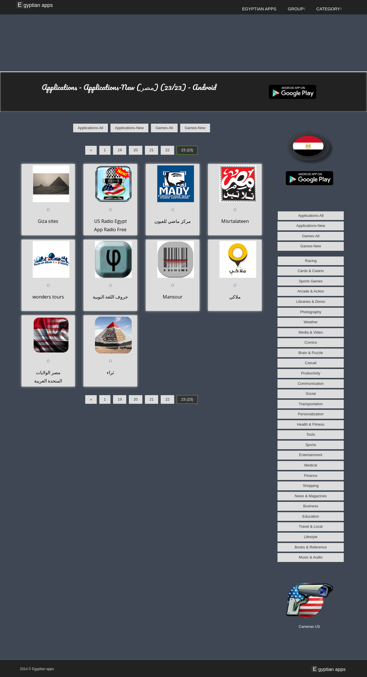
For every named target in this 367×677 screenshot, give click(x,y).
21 (151, 150)
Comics (310, 342)
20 (135, 150)
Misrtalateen (235, 221)
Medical (310, 465)
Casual (310, 363)
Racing (310, 261)
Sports (310, 445)
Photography (310, 312)
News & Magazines (311, 496)
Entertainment (310, 455)
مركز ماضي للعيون (172, 221)
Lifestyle (311, 537)
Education (310, 516)
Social (311, 393)
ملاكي (235, 297)
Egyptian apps (35, 4)
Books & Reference (311, 547)
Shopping (311, 485)
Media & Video (311, 332)
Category (328, 8)
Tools (310, 434)
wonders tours (48, 297)
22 (167, 150)
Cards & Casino (311, 271)
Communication (311, 383)
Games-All (164, 128)
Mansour (172, 297)
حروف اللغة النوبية (110, 297)
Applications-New (129, 128)
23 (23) (187, 150)
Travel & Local (311, 526)
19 (120, 150)
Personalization (310, 414)
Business (310, 506)
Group (296, 8)
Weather (311, 322)
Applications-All (90, 128)
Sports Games (311, 281)
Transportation (311, 404)
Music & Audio (311, 557)
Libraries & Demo (310, 301)
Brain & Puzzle (310, 353)
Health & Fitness (310, 424)
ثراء (110, 372)
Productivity (310, 373)
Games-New (195, 128)
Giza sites (48, 221)
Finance (310, 475)
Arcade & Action (311, 291)
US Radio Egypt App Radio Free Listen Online (110, 229)
